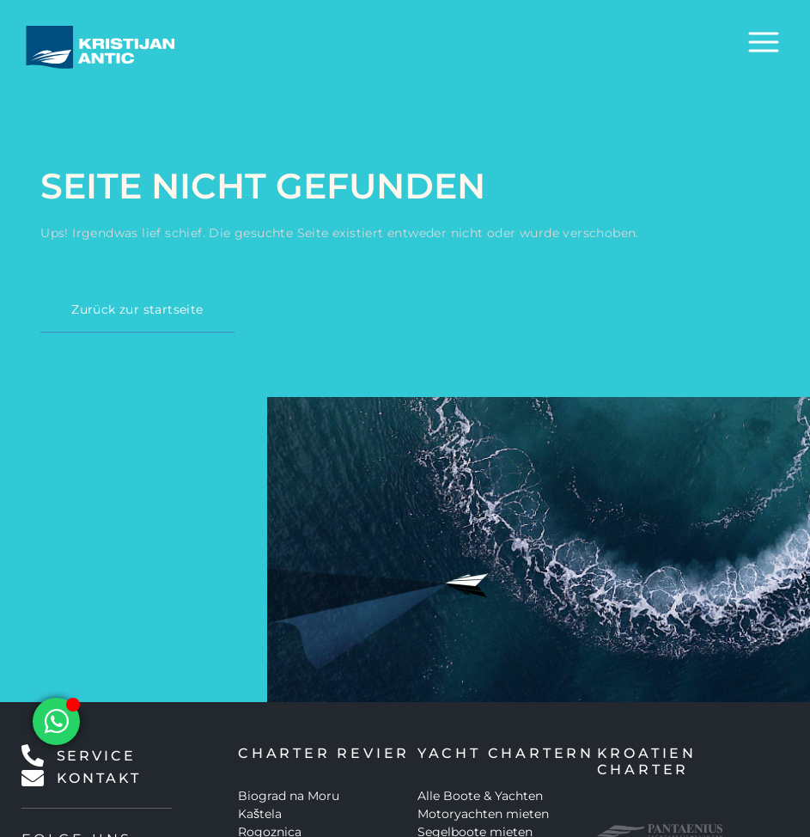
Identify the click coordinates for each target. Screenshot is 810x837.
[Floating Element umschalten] (56, 721)
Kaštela (260, 814)
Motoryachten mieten (483, 814)
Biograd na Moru (288, 795)
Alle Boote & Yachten (480, 795)
